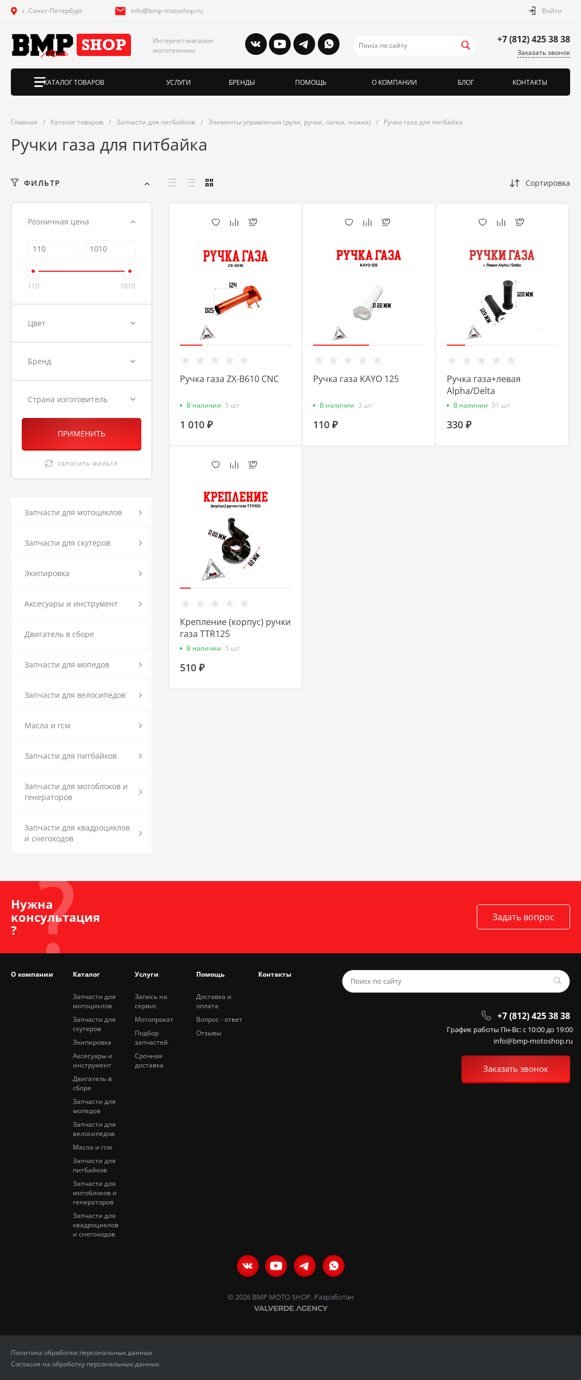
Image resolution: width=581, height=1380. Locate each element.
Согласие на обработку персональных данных (85, 1364)
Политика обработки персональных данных (81, 1352)
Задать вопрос (523, 917)
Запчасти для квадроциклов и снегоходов (95, 1225)
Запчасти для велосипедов (94, 1129)
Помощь (210, 974)
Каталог (86, 974)
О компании (32, 974)
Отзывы (208, 1033)
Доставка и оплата (214, 1001)
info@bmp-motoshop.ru (167, 10)
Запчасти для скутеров (94, 1024)
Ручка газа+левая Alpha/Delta (484, 385)
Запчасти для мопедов (94, 1106)
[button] (191, 345)
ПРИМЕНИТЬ (81, 433)
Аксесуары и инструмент (93, 1060)
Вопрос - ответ (219, 1019)
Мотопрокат (154, 1019)
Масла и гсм (92, 1147)
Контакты (274, 974)
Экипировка (92, 1042)
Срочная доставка (149, 1060)
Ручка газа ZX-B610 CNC (229, 379)
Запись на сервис (151, 1001)
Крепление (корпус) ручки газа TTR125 (235, 628)
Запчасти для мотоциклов (94, 1001)
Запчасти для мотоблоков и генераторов (95, 1193)
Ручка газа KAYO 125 (356, 379)
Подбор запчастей (151, 1037)
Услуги (147, 974)
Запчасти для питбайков (94, 1165)
